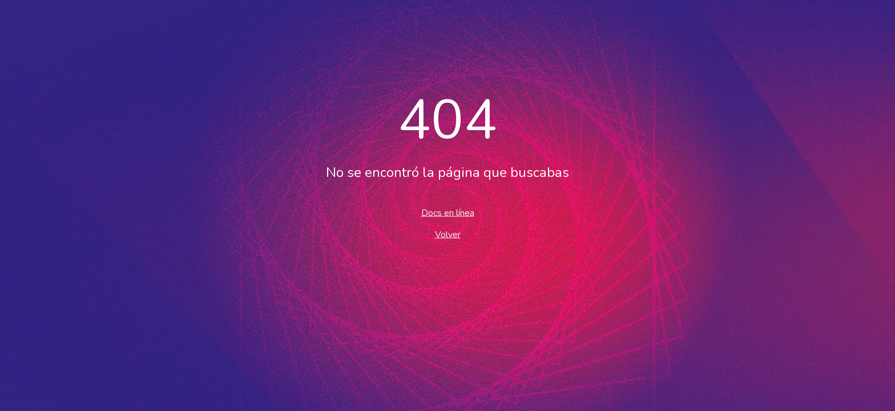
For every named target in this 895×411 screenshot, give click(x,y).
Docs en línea (447, 213)
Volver (448, 234)
